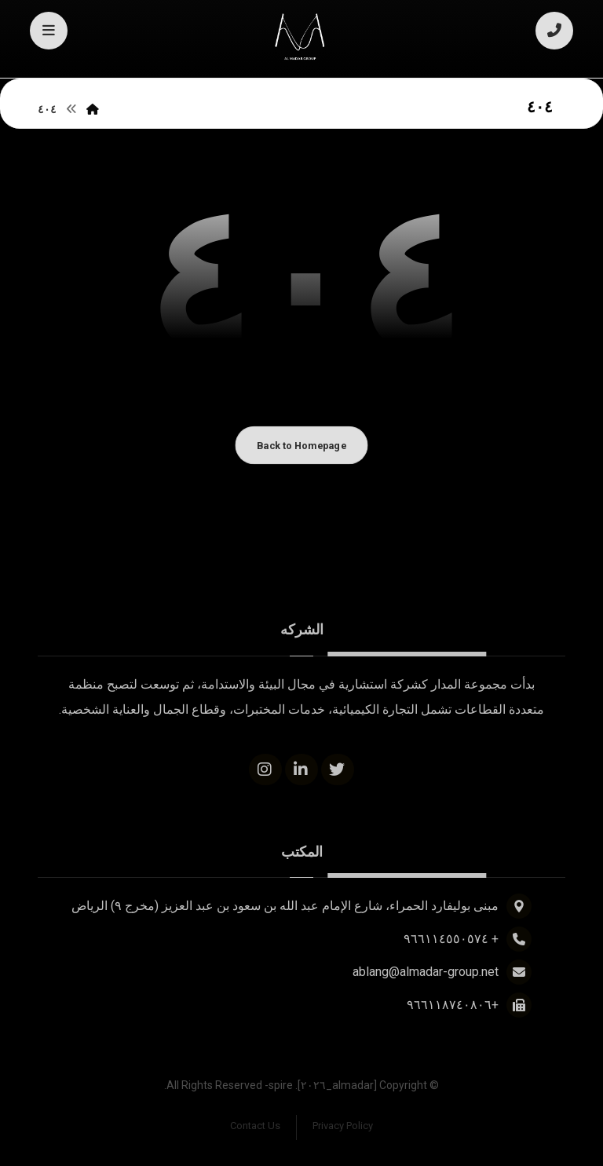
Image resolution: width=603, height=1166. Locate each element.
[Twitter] (337, 769)
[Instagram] (265, 769)
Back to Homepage (301, 445)
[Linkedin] (301, 769)
